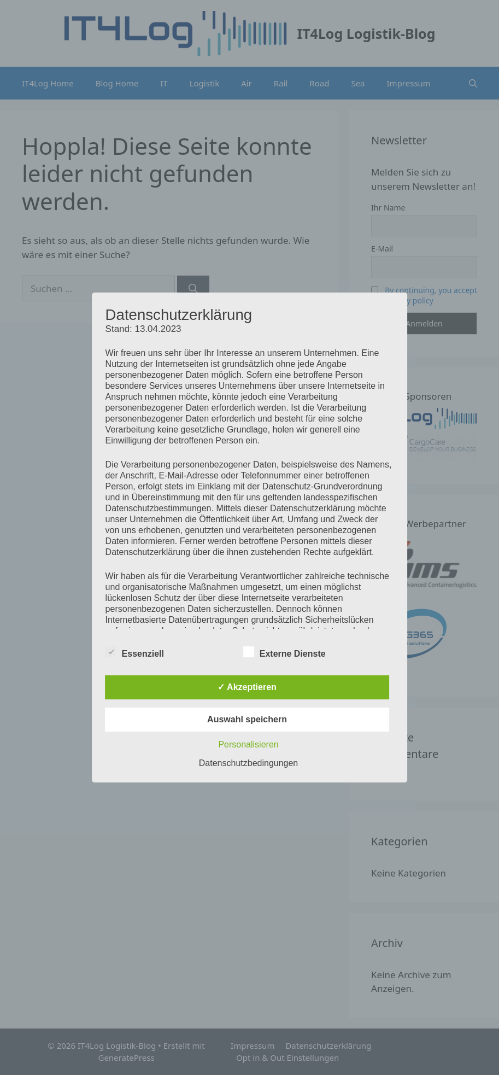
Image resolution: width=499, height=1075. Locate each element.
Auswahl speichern (247, 719)
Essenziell (134, 651)
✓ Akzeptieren (247, 687)
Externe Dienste (284, 651)
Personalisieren (248, 744)
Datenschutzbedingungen (248, 763)
